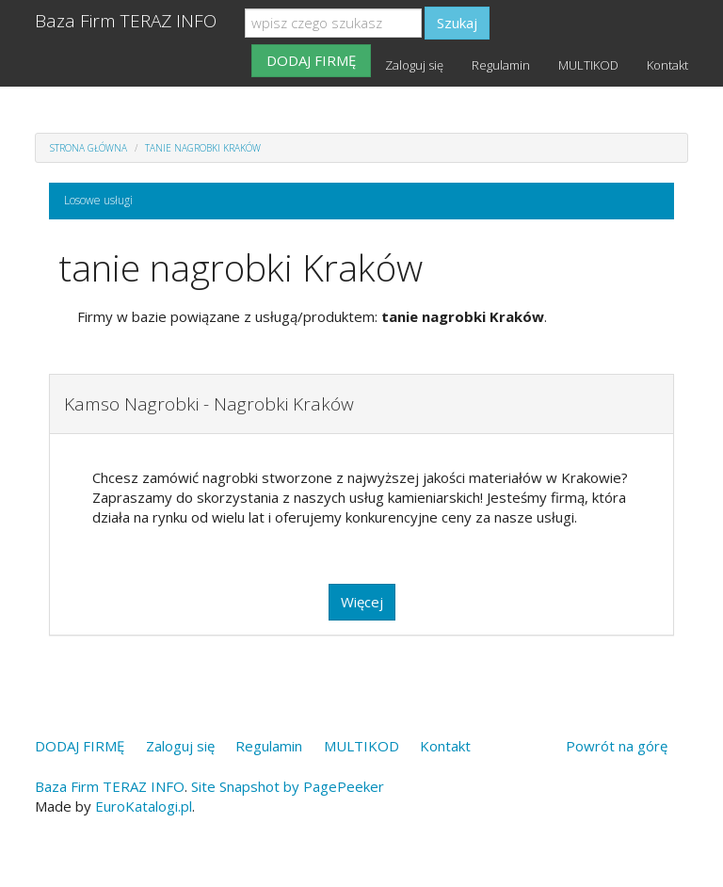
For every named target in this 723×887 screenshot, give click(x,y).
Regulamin (501, 64)
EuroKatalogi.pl (143, 806)
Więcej (362, 601)
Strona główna (88, 147)
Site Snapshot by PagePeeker (287, 786)
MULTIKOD (588, 64)
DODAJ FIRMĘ (311, 60)
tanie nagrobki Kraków (203, 147)
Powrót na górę (616, 745)
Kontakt (667, 64)
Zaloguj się (414, 64)
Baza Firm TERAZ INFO (126, 20)
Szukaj (457, 22)
